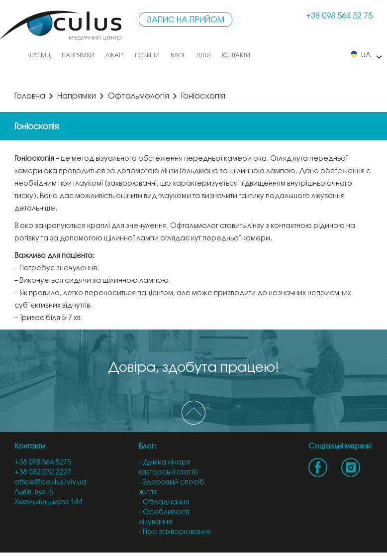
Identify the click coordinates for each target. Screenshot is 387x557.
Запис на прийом (185, 20)
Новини (147, 55)
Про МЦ (39, 55)
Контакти (236, 55)
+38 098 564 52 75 (339, 16)
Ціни (203, 55)
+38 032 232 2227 (42, 472)
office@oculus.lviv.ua (50, 482)
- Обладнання (164, 502)
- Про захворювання (175, 532)
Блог (178, 55)
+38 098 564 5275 (42, 462)
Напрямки (78, 55)
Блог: (147, 447)
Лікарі (114, 55)
